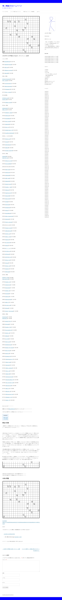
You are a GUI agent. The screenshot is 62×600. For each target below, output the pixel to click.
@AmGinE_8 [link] (4, 318)
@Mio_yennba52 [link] (9, 368)
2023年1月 (46, 146)
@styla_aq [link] (7, 353)
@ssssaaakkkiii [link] (8, 163)
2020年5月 (46, 193)
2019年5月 (46, 211)
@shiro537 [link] (7, 296)
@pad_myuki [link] (8, 362)
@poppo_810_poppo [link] (9, 347)
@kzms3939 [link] (7, 198)
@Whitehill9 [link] (7, 175)
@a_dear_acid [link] (8, 305)
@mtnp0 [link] (7, 308)
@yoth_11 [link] (8, 400)
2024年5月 (46, 123)
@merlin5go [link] (4, 317)
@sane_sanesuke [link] (8, 222)
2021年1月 (46, 181)
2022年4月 (46, 160)
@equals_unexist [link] (8, 228)
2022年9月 (46, 152)
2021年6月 (46, 174)
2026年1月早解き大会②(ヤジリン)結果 (51, 62)
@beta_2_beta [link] (8, 236)
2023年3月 (46, 144)
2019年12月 (47, 200)
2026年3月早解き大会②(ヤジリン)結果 (51, 56)
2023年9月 (46, 135)
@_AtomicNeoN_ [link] (8, 83)
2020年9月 (46, 187)
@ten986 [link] (6, 73)
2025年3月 (46, 109)
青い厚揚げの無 (47, 84)
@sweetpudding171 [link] (10, 379)
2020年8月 (46, 189)
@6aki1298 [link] (8, 373)
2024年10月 (47, 116)
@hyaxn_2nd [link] (7, 265)
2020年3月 (46, 196)
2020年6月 (46, 192)
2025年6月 (46, 104)
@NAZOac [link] (7, 115)
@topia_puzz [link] (7, 138)
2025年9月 (46, 100)
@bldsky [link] (7, 336)
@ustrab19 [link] (8, 365)
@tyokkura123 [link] (8, 356)
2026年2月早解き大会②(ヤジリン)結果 (51, 59)
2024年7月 (46, 120)
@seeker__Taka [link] (8, 187)
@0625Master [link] (8, 144)
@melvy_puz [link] (7, 233)
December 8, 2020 (18, 536)
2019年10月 (47, 203)
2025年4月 (46, 107)
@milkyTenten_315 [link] (9, 130)
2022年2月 (46, 163)
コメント (4, 559)
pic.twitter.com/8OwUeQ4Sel (9, 534)
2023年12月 (47, 130)
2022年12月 (47, 148)
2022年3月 (46, 161)
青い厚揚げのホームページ (12, 6)
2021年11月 (47, 167)
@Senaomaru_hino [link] (9, 394)
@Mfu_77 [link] (7, 302)
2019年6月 (46, 209)
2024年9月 (46, 117)
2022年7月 (46, 155)
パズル (8, 541)
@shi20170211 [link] (8, 321)
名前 (3, 573)
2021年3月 (46, 179)
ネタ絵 (46, 71)
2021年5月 (46, 176)
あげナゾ (38, 11)
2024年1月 (46, 129)
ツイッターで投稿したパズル (50, 73)
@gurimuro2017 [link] (8, 192)
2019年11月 (47, 202)
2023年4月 (46, 142)
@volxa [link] (6, 141)
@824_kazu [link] (7, 169)
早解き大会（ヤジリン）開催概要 (28, 11)
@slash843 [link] (4, 156)
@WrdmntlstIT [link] (5, 108)
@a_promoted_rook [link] (10, 382)
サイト (3, 582)
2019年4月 (46, 212)
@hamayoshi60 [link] (8, 299)
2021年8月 (46, 171)
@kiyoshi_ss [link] (8, 391)
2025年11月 (47, 97)
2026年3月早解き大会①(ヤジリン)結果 (51, 57)
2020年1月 (46, 199)
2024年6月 (46, 122)
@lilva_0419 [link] (4, 109)
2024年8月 (46, 119)
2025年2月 (46, 110)
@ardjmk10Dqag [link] (8, 64)
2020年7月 (46, 190)
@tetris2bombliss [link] (8, 86)
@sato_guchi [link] (7, 341)
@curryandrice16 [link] (8, 330)
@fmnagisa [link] (7, 271)
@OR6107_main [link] (5, 277)
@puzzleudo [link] (7, 287)
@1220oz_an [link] (7, 251)
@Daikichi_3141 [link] (9, 397)
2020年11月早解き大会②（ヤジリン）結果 (11, 549)
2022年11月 (47, 149)
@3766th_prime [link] (5, 98)
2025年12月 (47, 95)
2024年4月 (46, 125)
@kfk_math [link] (7, 178)
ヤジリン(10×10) (5, 11)
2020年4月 (46, 195)
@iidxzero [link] (7, 190)
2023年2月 (46, 145)
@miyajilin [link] (7, 324)
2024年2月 (46, 127)
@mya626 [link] (7, 293)
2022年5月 (46, 158)
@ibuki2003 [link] (7, 181)
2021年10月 (47, 168)
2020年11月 (47, 184)
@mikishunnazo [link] (8, 344)
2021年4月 (46, 177)
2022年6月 (46, 157)
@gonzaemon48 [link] (5, 279)
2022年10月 (47, 151)
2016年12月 (47, 217)
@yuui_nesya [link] (7, 350)
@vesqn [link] (6, 263)
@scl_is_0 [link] (7, 127)
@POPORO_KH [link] (8, 257)
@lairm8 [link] (7, 147)
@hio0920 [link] (7, 219)
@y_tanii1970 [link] (7, 242)
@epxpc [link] (6, 245)
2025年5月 (46, 106)
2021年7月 (46, 173)
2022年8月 (46, 154)
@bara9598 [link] (7, 195)
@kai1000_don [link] (5, 157)
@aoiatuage (47, 36)
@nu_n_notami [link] (8, 92)
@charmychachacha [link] (6, 79)
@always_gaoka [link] (8, 102)
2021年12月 (47, 165)
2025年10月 (47, 98)
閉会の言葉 (5, 417)
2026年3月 (46, 91)
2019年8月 (46, 206)
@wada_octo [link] (7, 282)
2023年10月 (47, 133)
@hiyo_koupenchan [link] (9, 216)
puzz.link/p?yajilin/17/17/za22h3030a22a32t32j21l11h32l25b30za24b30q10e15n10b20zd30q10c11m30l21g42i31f (21, 522)
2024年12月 (47, 113)
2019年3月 (46, 214)
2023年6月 (46, 139)
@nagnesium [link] (7, 207)
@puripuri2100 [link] (8, 385)
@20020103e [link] (7, 284)
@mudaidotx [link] (7, 118)
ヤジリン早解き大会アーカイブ (16, 11)
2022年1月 (46, 164)
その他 (46, 69)
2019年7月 (46, 208)
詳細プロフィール (48, 38)
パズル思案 (47, 76)
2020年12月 (47, 183)
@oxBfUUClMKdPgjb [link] (9, 133)
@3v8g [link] (6, 201)
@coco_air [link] (8, 371)
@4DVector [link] (7, 172)
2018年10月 (47, 215)
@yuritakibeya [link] (8, 213)
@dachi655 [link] (7, 124)
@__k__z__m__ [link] (8, 248)
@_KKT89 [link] (7, 338)
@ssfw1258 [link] (4, 99)
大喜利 (46, 78)
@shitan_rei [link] (7, 290)
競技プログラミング (48, 82)
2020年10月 (47, 186)
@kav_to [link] (7, 388)
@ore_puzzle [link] (7, 121)
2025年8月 (46, 101)
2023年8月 (46, 136)
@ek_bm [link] (6, 67)
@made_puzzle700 (9, 150)
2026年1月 (46, 94)
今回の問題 (5, 419)
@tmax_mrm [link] (7, 260)
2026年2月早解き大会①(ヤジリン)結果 (51, 60)
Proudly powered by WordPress (7, 594)
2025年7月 (46, 103)
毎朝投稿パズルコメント (49, 81)
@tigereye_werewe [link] (8, 70)
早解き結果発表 (12, 541)
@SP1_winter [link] (5, 80)
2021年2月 (46, 180)
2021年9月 (46, 170)
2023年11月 (47, 132)
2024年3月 (46, 126)
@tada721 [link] (7, 268)
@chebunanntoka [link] (9, 376)
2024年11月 (47, 114)
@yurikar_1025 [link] (8, 327)
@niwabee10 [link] (7, 89)
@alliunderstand (8, 230)
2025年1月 (46, 111)
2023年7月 (46, 138)
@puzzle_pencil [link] (8, 184)
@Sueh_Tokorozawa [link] (9, 311)
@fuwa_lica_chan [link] (8, 160)
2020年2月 (46, 198)
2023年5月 (46, 141)
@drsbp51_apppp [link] (8, 112)
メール (3, 577)
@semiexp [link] (7, 204)
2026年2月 (46, 92)
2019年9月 (46, 205)
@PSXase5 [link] (7, 254)
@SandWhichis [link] (7, 61)
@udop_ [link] (6, 210)
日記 (45, 79)
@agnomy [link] (7, 239)
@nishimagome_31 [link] (9, 359)
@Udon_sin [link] (7, 333)
